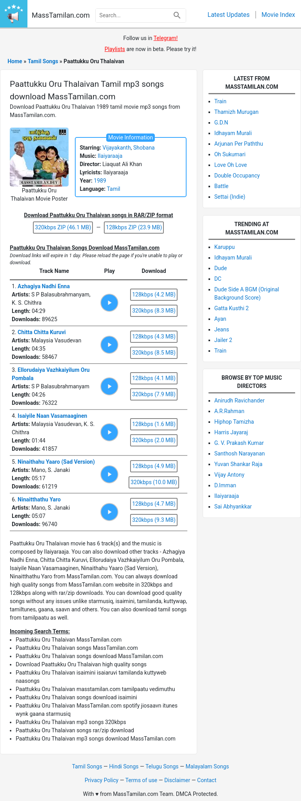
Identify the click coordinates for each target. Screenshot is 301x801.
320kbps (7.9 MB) (154, 394)
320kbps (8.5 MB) (154, 352)
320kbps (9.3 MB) (154, 520)
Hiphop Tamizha (234, 422)
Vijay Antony (229, 475)
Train (220, 101)
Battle (221, 186)
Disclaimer (177, 780)
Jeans (221, 329)
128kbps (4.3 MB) (154, 336)
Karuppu (224, 247)
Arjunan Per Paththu (238, 144)
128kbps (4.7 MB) (154, 504)
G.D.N (221, 122)
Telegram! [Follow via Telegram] (166, 38)
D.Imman (225, 485)
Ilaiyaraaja (110, 156)
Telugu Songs (161, 766)
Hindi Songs (124, 766)
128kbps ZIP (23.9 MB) (134, 227)
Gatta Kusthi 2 (231, 308)
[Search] (177, 15)
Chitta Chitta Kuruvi (42, 332)
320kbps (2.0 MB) (154, 440)
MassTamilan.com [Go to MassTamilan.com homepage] (61, 15)
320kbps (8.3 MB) (154, 310)
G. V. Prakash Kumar (239, 443)
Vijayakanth (117, 147)
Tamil (113, 189)
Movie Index (278, 14)
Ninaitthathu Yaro (39, 499)
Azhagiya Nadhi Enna (44, 286)
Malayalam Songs (207, 766)
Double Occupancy (237, 175)
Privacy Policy (101, 780)
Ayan (220, 319)
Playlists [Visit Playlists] (115, 49)
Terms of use (141, 780)
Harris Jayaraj (231, 432)
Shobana (144, 147)
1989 (100, 180)
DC (217, 279)
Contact (206, 780)
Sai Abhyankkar (233, 506)
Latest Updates (229, 14)
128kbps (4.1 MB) (154, 378)
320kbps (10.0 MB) (154, 482)
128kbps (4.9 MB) (154, 466)
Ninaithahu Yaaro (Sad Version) (56, 462)
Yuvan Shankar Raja (238, 464)
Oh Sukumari (230, 154)
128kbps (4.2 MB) (154, 294)
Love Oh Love (230, 165)
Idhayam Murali (233, 133)
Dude (220, 268)
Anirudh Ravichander (239, 400)
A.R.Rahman (229, 411)
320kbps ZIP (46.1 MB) (63, 227)
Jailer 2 (223, 340)
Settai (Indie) (229, 197)
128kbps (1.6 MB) (154, 424)
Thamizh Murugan (236, 112)
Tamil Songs (87, 766)
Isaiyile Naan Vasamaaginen (52, 416)
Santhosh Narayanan (239, 453)
